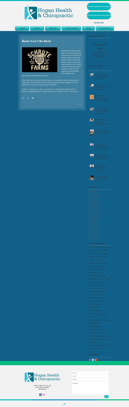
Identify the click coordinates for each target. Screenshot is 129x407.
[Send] (106, 396)
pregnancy (92, 339)
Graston (91, 260)
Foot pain (99, 256)
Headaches (92, 263)
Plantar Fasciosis (94, 276)
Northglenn (100, 269)
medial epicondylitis (95, 326)
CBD (90, 250)
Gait (104, 256)
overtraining (103, 336)
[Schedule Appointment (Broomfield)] (99, 15)
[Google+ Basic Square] (96, 360)
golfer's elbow (101, 304)
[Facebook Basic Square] (90, 360)
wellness (98, 349)
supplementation (94, 346)
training (91, 349)
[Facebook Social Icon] (40, 395)
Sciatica (103, 276)
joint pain (104, 314)
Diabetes (92, 256)
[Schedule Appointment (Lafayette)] (99, 6)
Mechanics (92, 266)
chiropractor (100, 282)
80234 (91, 247)
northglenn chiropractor (97, 333)
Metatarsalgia (101, 266)
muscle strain (93, 330)
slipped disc (101, 339)
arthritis (108, 279)
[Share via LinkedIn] (33, 98)
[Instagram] (44, 395)
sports (108, 339)
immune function (94, 311)
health (91, 307)
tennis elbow (105, 346)
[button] (53, 28)
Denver (91, 253)
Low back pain (102, 263)
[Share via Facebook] (23, 98)
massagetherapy (94, 323)
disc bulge (92, 288)
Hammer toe (99, 260)
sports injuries (93, 342)
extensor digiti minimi (96, 301)
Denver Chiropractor (101, 253)
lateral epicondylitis (95, 320)
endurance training (95, 295)
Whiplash (92, 279)
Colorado (105, 250)
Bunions (107, 247)
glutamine (92, 304)
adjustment (100, 279)
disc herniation (102, 288)
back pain (92, 282)
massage (106, 320)
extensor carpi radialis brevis (98, 298)
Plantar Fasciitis (94, 272)
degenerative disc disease (97, 285)
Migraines (92, 269)
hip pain (97, 307)
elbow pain (102, 291)
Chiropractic (97, 250)
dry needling (93, 291)
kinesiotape (92, 317)
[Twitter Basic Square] (93, 360)
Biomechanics (98, 247)
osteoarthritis (93, 336)
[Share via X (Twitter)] (28, 98)
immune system (94, 314)
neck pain (102, 330)
